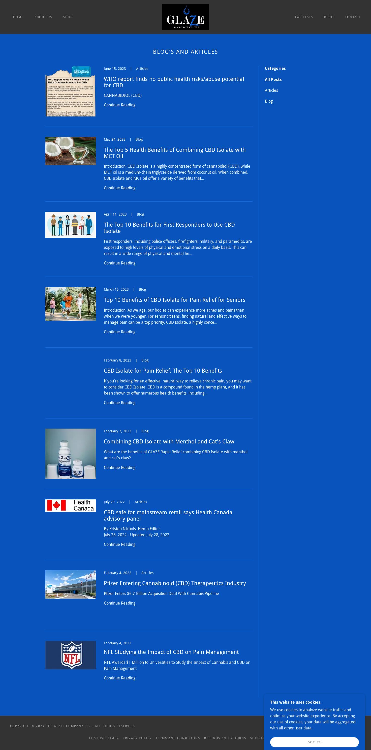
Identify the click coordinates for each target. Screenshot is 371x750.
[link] (185, 16)
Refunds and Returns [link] (225, 738)
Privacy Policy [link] (137, 738)
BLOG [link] (329, 17)
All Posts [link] (273, 79)
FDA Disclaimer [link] (104, 738)
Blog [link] (269, 101)
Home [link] (18, 17)
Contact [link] (353, 17)
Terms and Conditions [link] (178, 738)
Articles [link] (271, 90)
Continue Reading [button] (119, 105)
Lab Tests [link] (304, 17)
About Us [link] (43, 17)
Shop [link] (68, 17)
